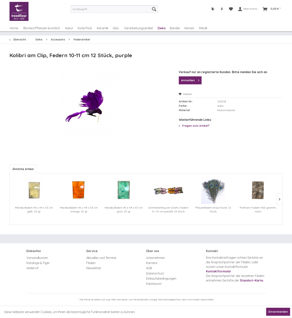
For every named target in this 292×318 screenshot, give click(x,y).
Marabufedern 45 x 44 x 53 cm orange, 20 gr (79, 209)
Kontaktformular (218, 271)
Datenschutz (155, 273)
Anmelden (190, 79)
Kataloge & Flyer (38, 263)
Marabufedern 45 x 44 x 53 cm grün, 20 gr (124, 209)
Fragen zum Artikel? (194, 125)
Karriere (151, 263)
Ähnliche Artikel (23, 169)
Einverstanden (278, 311)
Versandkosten (37, 258)
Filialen (91, 263)
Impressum (153, 284)
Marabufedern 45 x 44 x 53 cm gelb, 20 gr (34, 209)
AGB (149, 268)
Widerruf (32, 268)
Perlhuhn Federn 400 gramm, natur (258, 209)
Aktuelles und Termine (101, 258)
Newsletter (93, 268)
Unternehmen (155, 258)
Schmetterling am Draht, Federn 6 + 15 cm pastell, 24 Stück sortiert (168, 209)
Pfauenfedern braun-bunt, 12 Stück (213, 209)
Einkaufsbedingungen (161, 278)
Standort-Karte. (252, 280)
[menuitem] (114, 9)
